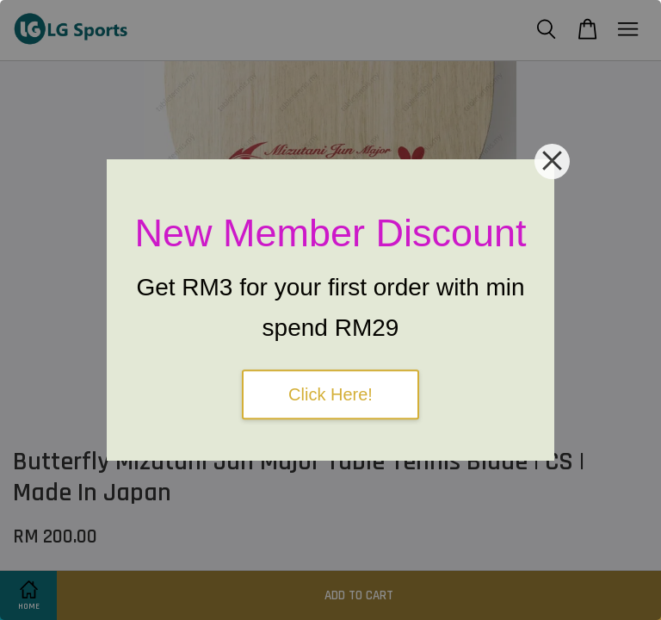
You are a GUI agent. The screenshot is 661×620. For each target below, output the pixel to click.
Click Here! (330, 394)
